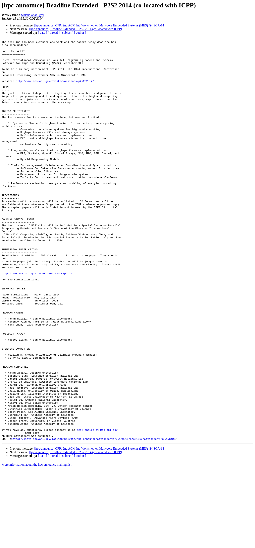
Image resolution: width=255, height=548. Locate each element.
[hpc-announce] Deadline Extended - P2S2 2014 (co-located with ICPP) (75, 29)
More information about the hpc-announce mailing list (36, 544)
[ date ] (42, 32)
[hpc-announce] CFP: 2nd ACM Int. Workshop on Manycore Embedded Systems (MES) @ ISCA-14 (99, 25)
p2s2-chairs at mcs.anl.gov (97, 508)
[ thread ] (54, 32)
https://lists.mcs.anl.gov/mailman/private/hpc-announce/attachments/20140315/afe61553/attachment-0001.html (93, 519)
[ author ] (80, 32)
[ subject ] (66, 32)
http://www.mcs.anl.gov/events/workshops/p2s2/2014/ (55, 89)
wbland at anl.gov (32, 15)
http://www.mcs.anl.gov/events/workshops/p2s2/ (37, 320)
